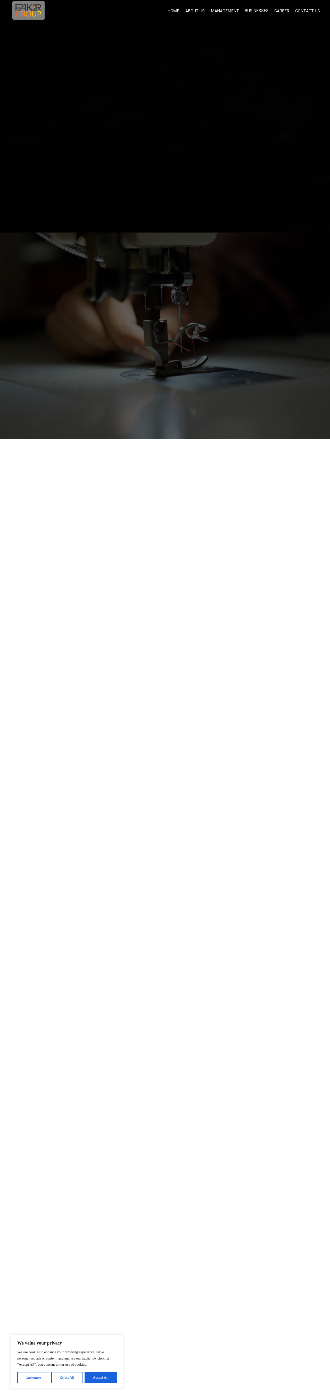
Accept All (100, 1377)
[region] (67, 1361)
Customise (33, 1377)
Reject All (67, 1377)
